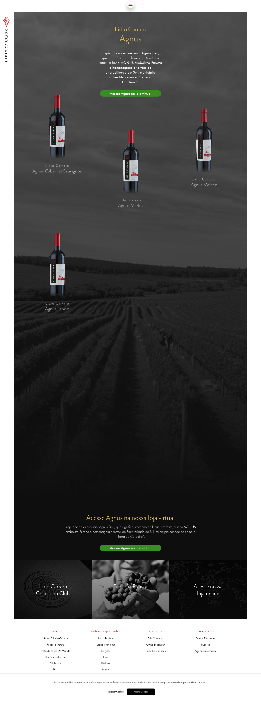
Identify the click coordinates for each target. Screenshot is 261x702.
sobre (56, 631)
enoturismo (205, 631)
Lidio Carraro (6, 39)
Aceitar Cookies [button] (141, 691)
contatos (155, 631)
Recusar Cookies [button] (116, 691)
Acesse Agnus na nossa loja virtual (130, 517)
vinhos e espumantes (105, 631)
